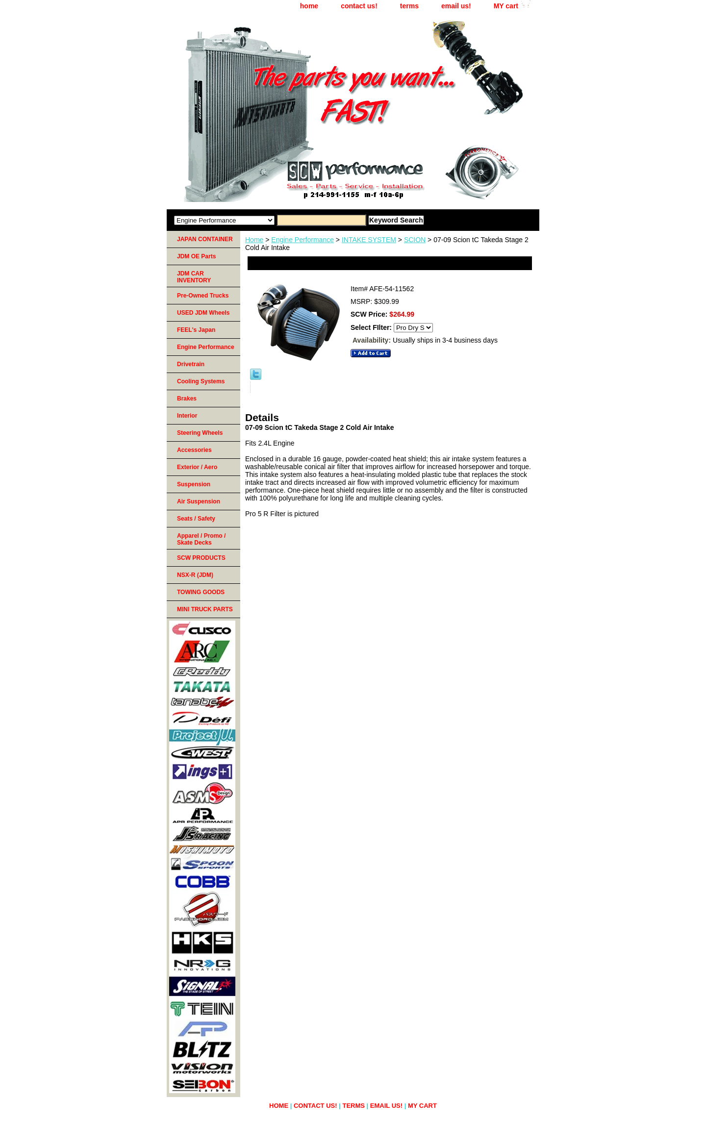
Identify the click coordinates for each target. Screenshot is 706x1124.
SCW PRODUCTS (201, 557)
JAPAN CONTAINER (205, 239)
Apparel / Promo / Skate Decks (201, 539)
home (309, 6)
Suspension (193, 484)
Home (254, 240)
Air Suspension (198, 501)
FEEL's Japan (196, 329)
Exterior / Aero (197, 467)
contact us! (359, 6)
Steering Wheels (200, 432)
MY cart (506, 6)
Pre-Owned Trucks (202, 295)
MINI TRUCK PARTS (205, 609)
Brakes (187, 398)
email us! (456, 6)
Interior (187, 415)
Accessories (194, 450)
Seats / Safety (196, 518)
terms (409, 6)
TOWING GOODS (201, 592)
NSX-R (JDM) (195, 575)
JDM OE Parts (196, 256)
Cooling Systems (201, 381)
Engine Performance (302, 240)
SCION (415, 240)
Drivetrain (190, 364)
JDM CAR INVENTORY (194, 277)
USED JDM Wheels (203, 312)
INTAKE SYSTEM (369, 240)
